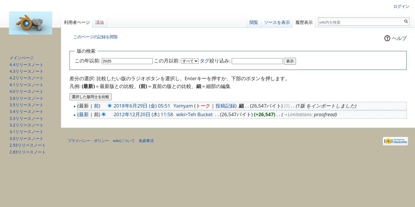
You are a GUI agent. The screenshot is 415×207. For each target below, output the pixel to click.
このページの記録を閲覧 (95, 36)
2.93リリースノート (28, 145)
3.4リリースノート (27, 111)
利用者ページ (77, 22)
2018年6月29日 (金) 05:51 (142, 105)
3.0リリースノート (27, 138)
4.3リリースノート (27, 71)
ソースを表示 (277, 22)
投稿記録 (225, 105)
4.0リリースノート (27, 91)
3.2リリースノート (27, 125)
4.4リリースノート (27, 64)
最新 (84, 114)
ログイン (401, 6)
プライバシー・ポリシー (88, 140)
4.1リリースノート (27, 84)
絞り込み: (215, 60)
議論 (99, 22)
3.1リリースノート (27, 131)
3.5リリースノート (27, 105)
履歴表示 (304, 22)
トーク (203, 105)
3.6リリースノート (27, 98)
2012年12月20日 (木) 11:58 (143, 114)
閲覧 (254, 22)
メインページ (22, 57)
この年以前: (87, 60)
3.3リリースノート (27, 118)
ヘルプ (399, 38)
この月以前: (167, 60)
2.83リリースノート (28, 152)
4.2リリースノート (27, 77)
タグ (205, 60)
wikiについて (124, 140)
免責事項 (146, 140)
